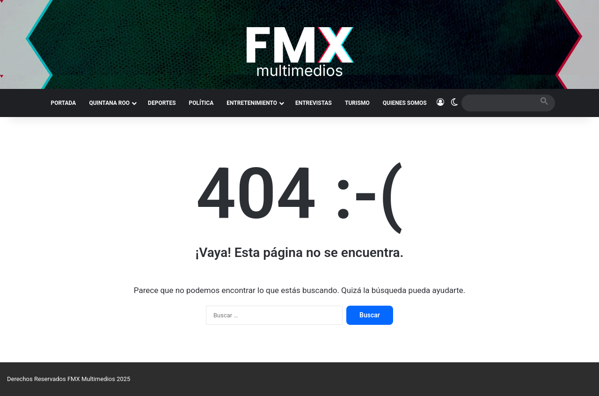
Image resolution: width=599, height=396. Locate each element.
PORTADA (63, 103)
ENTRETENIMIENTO (251, 103)
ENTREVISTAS (313, 103)
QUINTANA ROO (109, 103)
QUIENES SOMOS (405, 103)
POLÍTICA (201, 103)
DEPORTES (161, 103)
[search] (499, 102)
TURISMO (357, 103)
